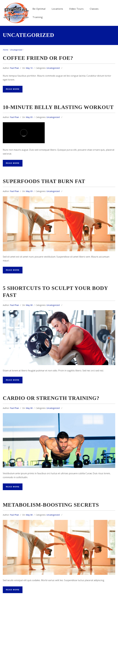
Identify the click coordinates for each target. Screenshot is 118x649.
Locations (57, 8)
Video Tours (76, 8)
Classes (94, 8)
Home (5, 49)
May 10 (29, 68)
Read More (12, 89)
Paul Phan (14, 68)
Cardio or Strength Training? (51, 398)
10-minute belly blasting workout (58, 107)
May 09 (29, 117)
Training (38, 17)
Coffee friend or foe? (38, 58)
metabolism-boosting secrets (51, 505)
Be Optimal (39, 8)
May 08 (29, 305)
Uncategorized (16, 49)
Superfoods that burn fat (44, 181)
